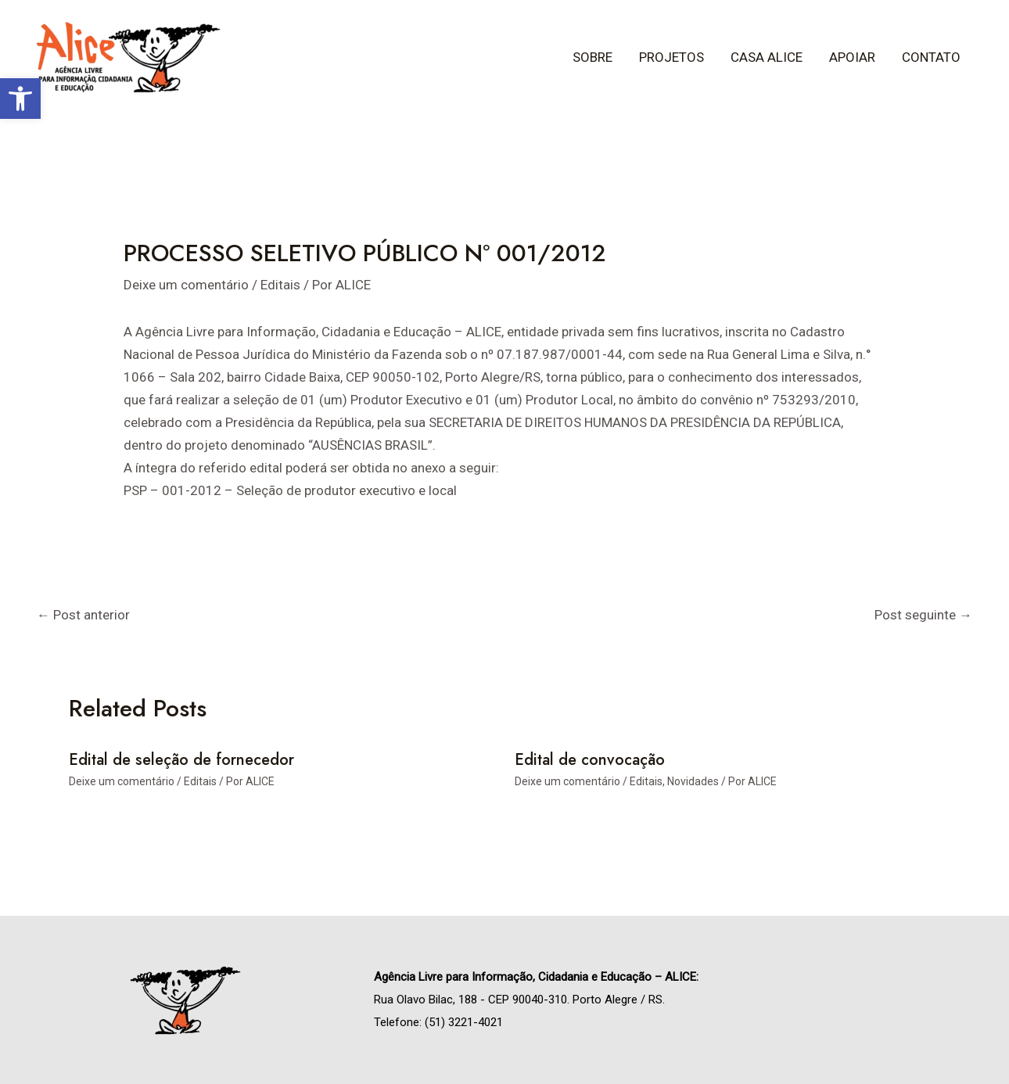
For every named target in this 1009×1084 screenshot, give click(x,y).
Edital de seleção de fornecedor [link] (181, 759)
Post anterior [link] (83, 615)
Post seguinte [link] (923, 615)
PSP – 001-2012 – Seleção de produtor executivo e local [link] (290, 490)
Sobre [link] (592, 57)
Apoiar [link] (852, 57)
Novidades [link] (693, 781)
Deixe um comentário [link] (186, 285)
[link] (20, 98)
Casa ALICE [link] (767, 57)
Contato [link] (931, 57)
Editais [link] (280, 285)
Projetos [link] (671, 57)
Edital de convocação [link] (590, 759)
